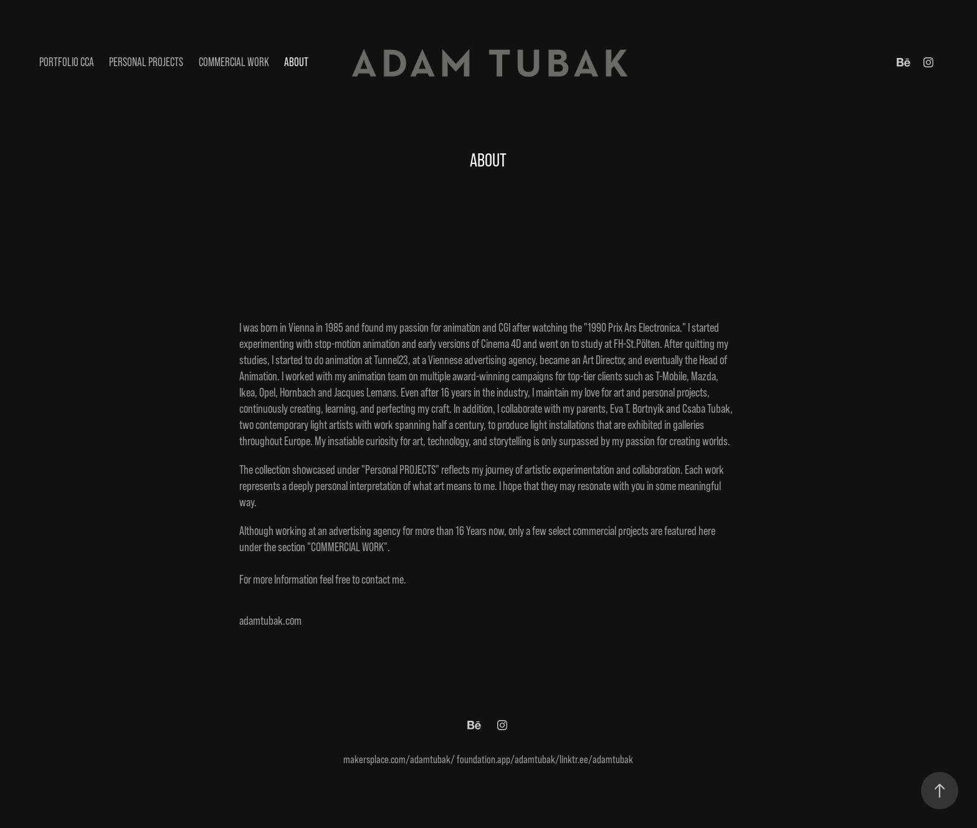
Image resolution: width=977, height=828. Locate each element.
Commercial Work (234, 62)
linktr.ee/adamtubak (596, 759)
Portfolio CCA (66, 62)
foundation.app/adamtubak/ (508, 759)
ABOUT (296, 62)
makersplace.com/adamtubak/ (399, 759)
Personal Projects (146, 62)
